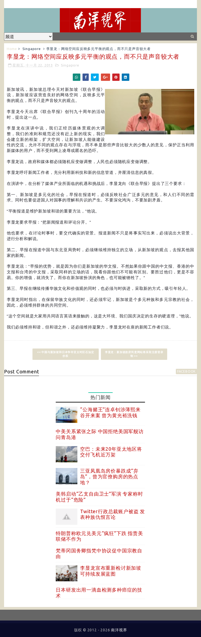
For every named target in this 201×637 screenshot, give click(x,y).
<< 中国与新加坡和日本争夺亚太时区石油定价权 (65, 354)
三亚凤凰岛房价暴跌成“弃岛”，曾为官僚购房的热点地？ (109, 476)
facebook (186, 371)
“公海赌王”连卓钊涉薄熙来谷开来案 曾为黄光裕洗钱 (110, 412)
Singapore (31, 49)
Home (12, 49)
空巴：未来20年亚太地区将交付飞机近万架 (111, 451)
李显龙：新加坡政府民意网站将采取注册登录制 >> (134, 354)
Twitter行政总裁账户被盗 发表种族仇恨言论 (112, 514)
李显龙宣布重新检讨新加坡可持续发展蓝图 (110, 570)
